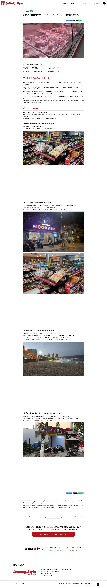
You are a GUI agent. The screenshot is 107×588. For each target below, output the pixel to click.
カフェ (69, 547)
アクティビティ (54, 550)
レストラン (62, 547)
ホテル (47, 550)
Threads (89, 3)
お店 (79, 547)
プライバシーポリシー (25, 583)
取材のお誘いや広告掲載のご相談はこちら (54, 534)
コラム (69, 550)
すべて (47, 547)
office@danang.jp (53, 503)
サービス (63, 550)
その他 (74, 550)
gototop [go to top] (98, 584)
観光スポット (54, 547)
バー (74, 547)
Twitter (85, 3)
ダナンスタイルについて (71, 3)
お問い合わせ (15, 583)
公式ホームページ (46, 114)
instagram (83, 3)
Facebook (87, 3)
